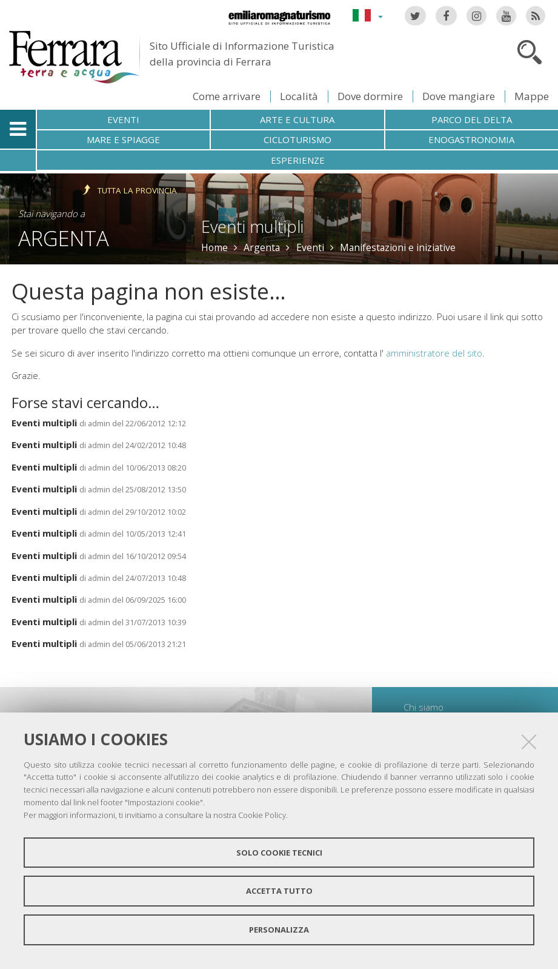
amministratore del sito (434, 353)
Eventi (123, 119)
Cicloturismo (297, 139)
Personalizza (279, 929)
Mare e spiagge (123, 139)
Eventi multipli (44, 423)
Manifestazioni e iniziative (398, 247)
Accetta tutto (279, 890)
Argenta (63, 238)
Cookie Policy (262, 815)
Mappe (531, 96)
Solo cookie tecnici (279, 852)
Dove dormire (370, 96)
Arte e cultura (297, 119)
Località (299, 96)
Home (214, 247)
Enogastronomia (471, 139)
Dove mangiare (458, 96)
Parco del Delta (471, 119)
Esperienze (298, 160)
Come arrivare (227, 96)
